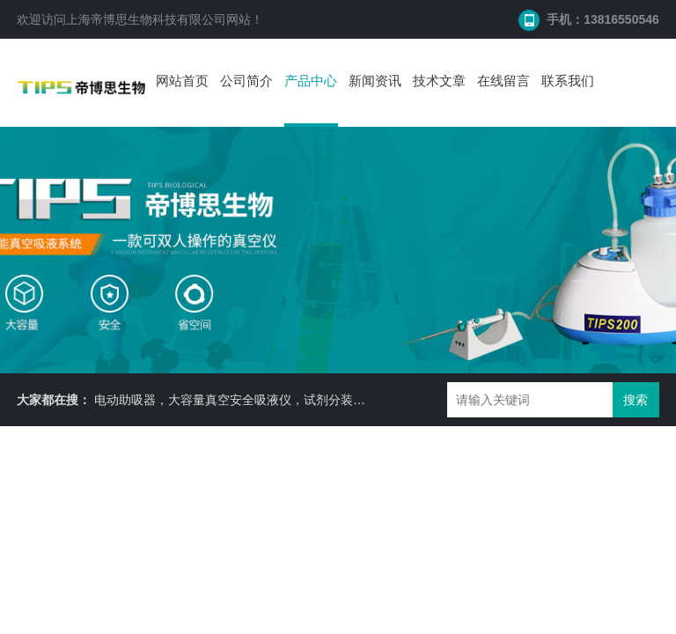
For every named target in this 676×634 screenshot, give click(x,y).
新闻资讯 (375, 80)
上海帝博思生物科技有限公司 (146, 19)
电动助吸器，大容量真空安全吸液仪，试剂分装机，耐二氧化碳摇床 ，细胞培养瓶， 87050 (343, 400)
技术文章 (439, 80)
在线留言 (503, 80)
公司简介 (246, 80)
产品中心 (310, 80)
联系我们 (567, 80)
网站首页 (182, 80)
